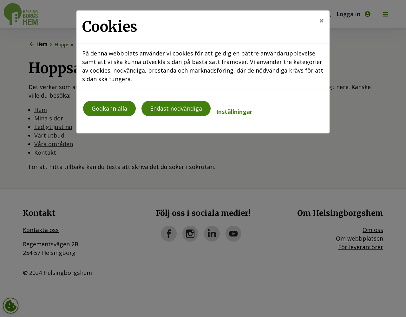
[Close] (321, 20)
